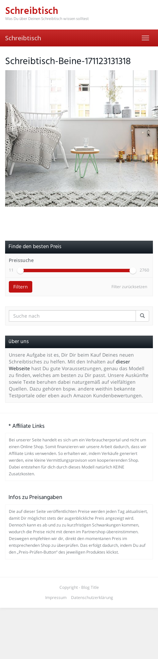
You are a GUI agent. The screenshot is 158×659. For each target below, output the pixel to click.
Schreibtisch (23, 38)
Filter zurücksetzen (129, 286)
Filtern (20, 286)
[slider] (20, 270)
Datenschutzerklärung (92, 597)
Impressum (56, 597)
